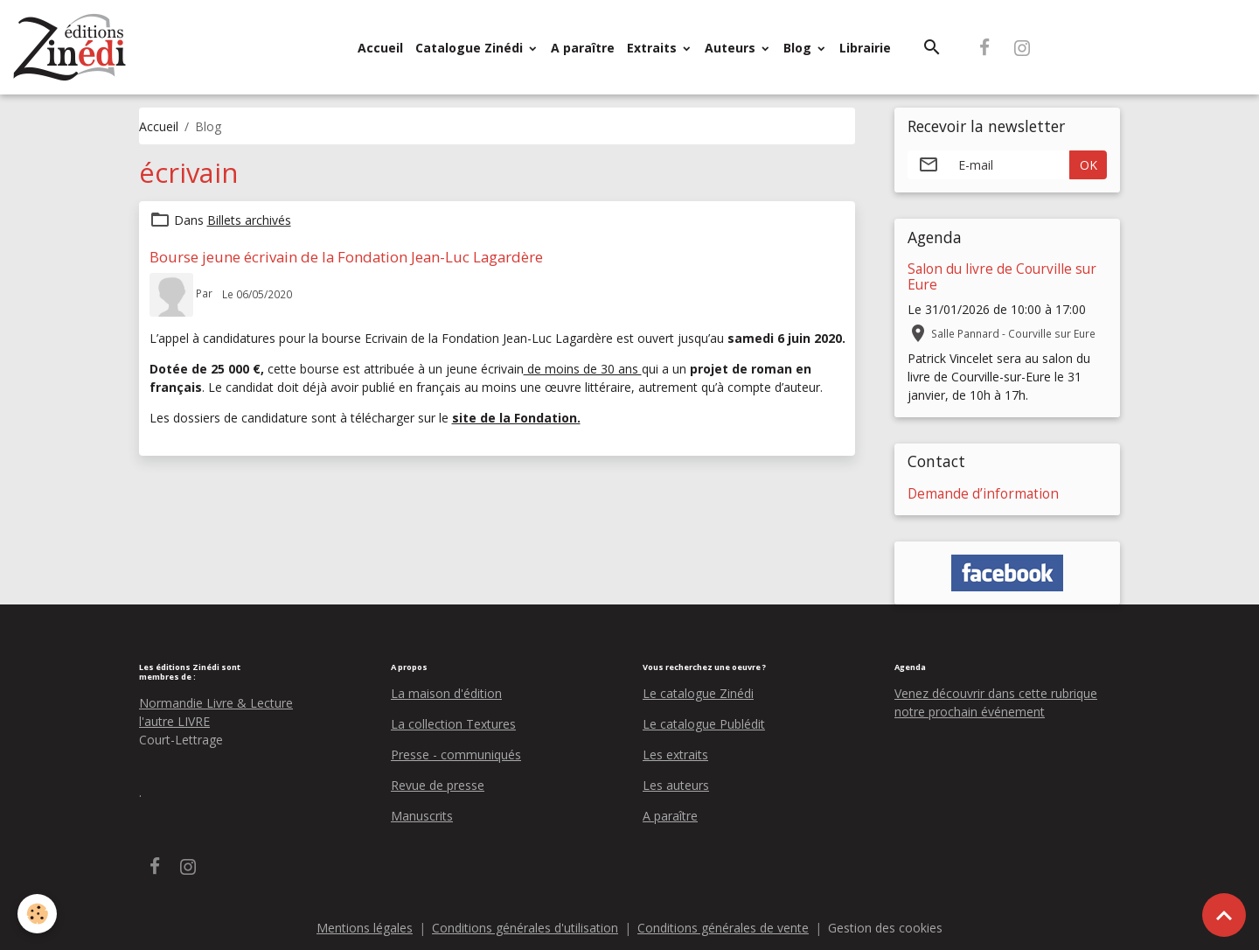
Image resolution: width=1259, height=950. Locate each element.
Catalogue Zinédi (470, 47)
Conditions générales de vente (723, 927)
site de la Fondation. (516, 417)
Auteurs (732, 47)
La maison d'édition (446, 693)
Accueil (380, 47)
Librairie (865, 47)
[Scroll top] (1224, 915)
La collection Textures (453, 724)
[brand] (73, 47)
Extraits (653, 47)
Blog (799, 47)
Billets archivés (249, 220)
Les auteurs (676, 785)
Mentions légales (364, 927)
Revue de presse (437, 785)
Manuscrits (422, 815)
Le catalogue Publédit (704, 724)
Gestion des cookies (885, 927)
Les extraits (675, 754)
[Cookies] (37, 913)
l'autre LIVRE (174, 721)
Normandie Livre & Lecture (216, 703)
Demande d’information (983, 494)
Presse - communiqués (456, 754)
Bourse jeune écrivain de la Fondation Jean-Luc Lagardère (346, 257)
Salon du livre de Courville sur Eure (1002, 277)
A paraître (583, 47)
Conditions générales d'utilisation (525, 927)
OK (1088, 165)
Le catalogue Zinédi (698, 693)
